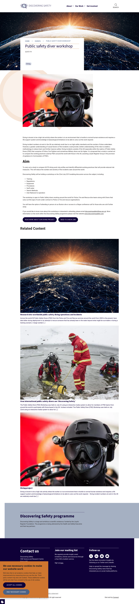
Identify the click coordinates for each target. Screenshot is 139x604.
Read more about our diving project (39, 220)
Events (38, 41)
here (62, 563)
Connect (116, 597)
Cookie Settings (2, 601)
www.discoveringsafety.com (94, 214)
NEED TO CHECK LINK (68, 220)
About (69, 6)
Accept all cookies (14, 585)
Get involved (92, 6)
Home (27, 41)
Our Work (79, 6)
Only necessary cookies (16, 592)
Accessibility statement (50, 593)
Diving (28, 64)
